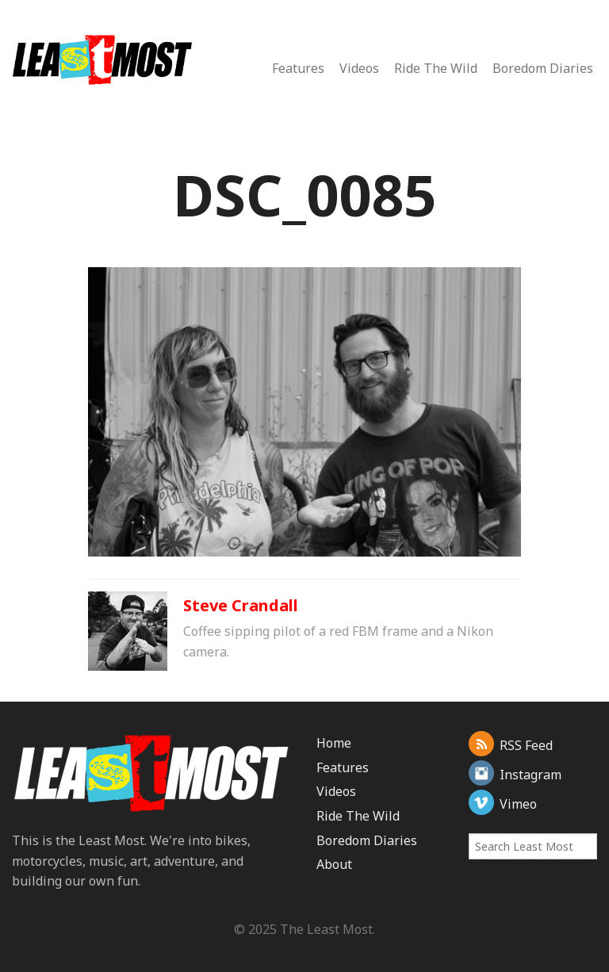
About (334, 864)
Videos (359, 68)
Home (333, 743)
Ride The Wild (435, 68)
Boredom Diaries (542, 68)
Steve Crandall (240, 605)
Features (298, 68)
